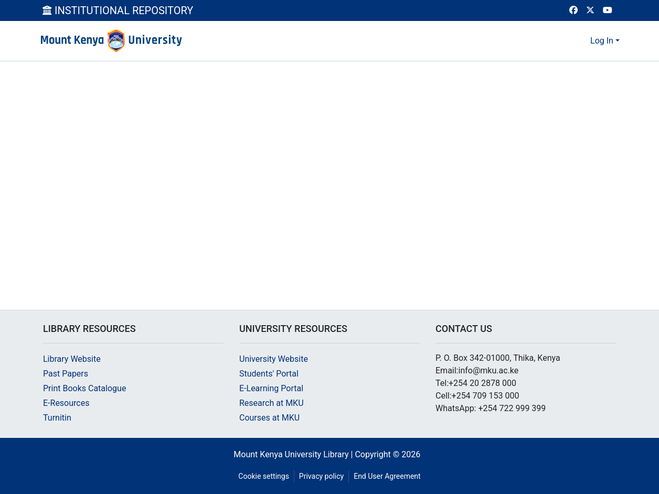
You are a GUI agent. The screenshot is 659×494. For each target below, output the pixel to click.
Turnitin (57, 418)
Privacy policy (321, 476)
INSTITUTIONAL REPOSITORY (117, 10)
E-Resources (66, 403)
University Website (273, 359)
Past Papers (65, 374)
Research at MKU (271, 403)
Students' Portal (269, 374)
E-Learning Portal (271, 388)
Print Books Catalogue (84, 388)
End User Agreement (387, 476)
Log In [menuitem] (601, 41)
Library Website (72, 359)
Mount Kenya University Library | (294, 454)
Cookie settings (263, 476)
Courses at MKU (269, 418)
